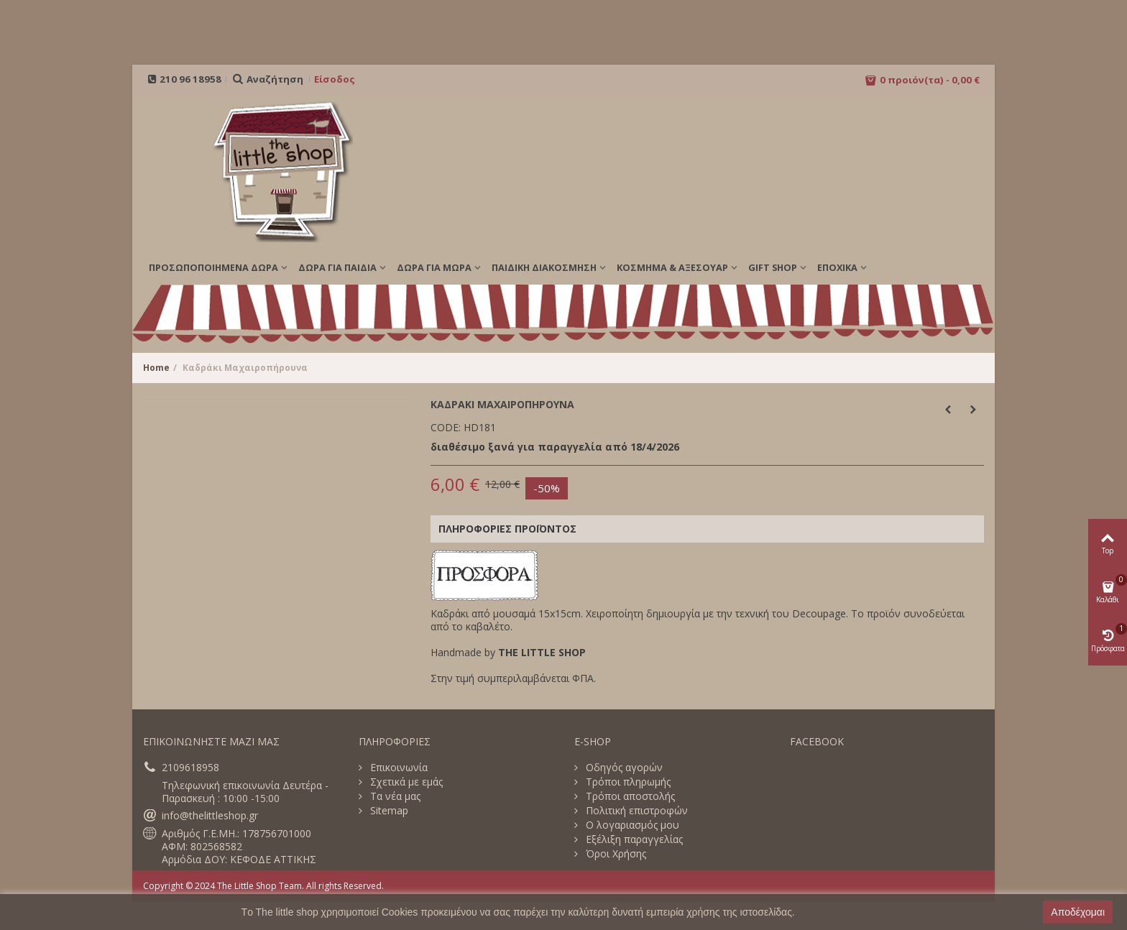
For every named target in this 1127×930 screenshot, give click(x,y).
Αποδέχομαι (1078, 912)
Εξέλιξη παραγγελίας (633, 839)
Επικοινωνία (397, 767)
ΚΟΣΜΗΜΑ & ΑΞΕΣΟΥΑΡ (672, 267)
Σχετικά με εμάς (405, 781)
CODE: (446, 427)
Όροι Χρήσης (614, 853)
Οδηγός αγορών (623, 767)
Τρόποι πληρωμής (627, 781)
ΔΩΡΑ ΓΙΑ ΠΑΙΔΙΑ (337, 267)
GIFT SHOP (772, 267)
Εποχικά (837, 267)
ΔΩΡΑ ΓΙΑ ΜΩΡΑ (434, 267)
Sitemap (387, 810)
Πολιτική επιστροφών (635, 810)
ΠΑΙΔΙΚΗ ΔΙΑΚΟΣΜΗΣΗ (544, 267)
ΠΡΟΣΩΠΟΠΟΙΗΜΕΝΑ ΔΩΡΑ (213, 267)
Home (156, 368)
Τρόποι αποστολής (629, 796)
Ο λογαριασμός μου (631, 825)
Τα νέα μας (393, 796)
